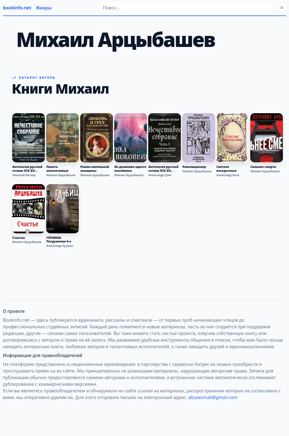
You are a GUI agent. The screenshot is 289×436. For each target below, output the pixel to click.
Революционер (194, 167)
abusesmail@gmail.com (212, 397)
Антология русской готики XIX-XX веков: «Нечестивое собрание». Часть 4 (28, 169)
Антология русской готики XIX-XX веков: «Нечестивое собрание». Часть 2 (164, 169)
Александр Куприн (59, 246)
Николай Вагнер (24, 175)
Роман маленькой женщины (94, 169)
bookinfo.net (17, 8)
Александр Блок (228, 175)
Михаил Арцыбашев (60, 175)
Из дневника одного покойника (130, 169)
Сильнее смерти (263, 167)
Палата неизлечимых (57, 169)
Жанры (44, 8)
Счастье (18, 238)
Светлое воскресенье (226, 169)
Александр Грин (160, 175)
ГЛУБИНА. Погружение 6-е (58, 240)
